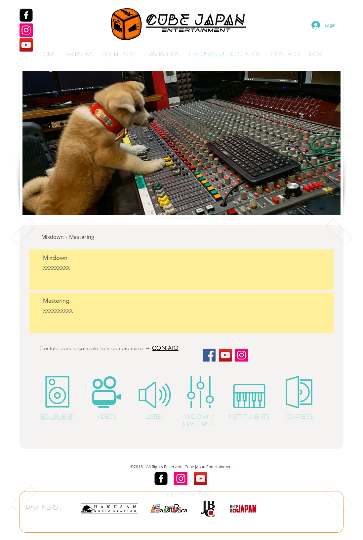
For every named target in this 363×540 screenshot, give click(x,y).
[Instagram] (26, 30)
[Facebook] (26, 15)
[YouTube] (26, 45)
